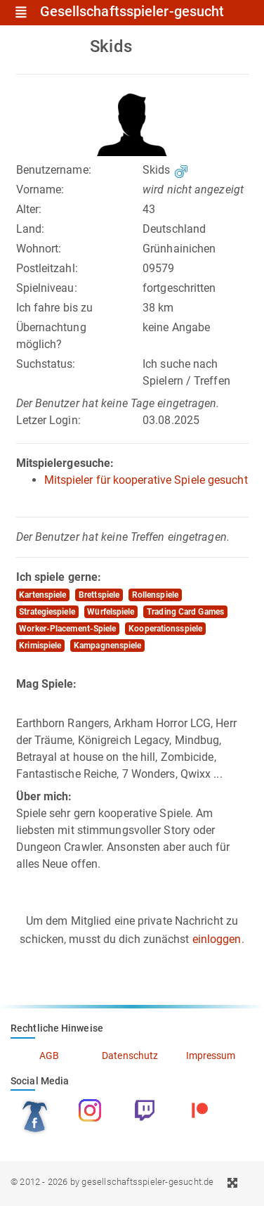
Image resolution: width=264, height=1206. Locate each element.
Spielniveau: (46, 288)
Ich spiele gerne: (59, 577)
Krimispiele (40, 645)
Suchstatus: (46, 364)
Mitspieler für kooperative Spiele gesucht (146, 480)
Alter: (29, 209)
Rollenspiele (155, 595)
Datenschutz (130, 1055)
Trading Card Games (185, 612)
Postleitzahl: (47, 268)
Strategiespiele (47, 612)
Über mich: (44, 796)
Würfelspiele (110, 612)
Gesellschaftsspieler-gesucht (132, 12)
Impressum (211, 1055)
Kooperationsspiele (165, 629)
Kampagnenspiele (108, 645)
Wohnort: (39, 248)
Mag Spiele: (46, 684)
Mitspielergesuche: (65, 463)
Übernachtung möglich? (51, 336)
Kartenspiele (42, 595)
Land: (30, 229)
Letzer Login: (48, 420)
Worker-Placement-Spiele (67, 629)
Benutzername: (53, 170)
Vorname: (40, 189)
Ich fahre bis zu (54, 307)
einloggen (217, 939)
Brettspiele (99, 595)
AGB (49, 1055)
